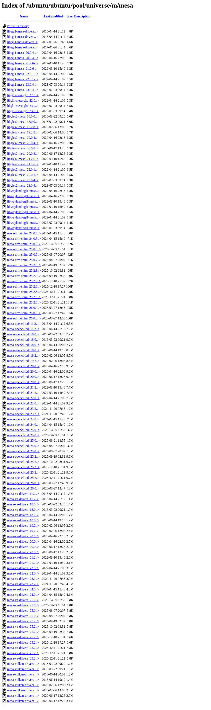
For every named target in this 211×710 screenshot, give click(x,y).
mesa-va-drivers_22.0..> (23, 568)
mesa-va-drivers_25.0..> (23, 600)
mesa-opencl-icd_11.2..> (23, 323)
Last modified (53, 16)
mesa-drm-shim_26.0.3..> (24, 307)
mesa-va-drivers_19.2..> (23, 525)
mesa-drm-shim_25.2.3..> (24, 265)
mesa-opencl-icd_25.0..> (23, 430)
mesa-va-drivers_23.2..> (23, 578)
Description (82, 16)
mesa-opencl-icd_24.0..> (23, 419)
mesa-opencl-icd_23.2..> (23, 408)
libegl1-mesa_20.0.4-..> (22, 52)
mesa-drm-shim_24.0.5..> (24, 233)
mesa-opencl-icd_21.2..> (23, 387)
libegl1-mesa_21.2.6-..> (22, 63)
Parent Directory (18, 26)
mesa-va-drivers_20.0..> (23, 536)
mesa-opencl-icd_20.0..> (23, 366)
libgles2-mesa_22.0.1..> (23, 169)
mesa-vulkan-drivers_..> (23, 663)
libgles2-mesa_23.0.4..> (23, 180)
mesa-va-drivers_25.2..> (23, 621)
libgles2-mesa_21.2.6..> (23, 159)
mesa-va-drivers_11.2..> (23, 493)
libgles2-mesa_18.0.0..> (23, 116)
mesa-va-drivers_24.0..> (23, 589)
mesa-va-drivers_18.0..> (23, 504)
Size (70, 16)
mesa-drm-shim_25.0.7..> (24, 254)
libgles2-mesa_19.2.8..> (23, 127)
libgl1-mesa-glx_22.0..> (23, 95)
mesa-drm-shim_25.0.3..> (24, 244)
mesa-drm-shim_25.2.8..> (24, 281)
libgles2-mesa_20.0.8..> (23, 148)
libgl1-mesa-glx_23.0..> (23, 106)
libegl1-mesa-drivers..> (22, 31)
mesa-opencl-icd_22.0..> (23, 398)
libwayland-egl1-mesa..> (23, 191)
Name (24, 16)
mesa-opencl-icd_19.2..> (23, 355)
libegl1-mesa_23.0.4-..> (22, 84)
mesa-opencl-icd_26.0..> (23, 483)
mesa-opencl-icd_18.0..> (23, 334)
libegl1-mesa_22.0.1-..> (22, 74)
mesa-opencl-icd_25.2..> (23, 456)
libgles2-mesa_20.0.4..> (23, 137)
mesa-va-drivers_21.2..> (23, 557)
